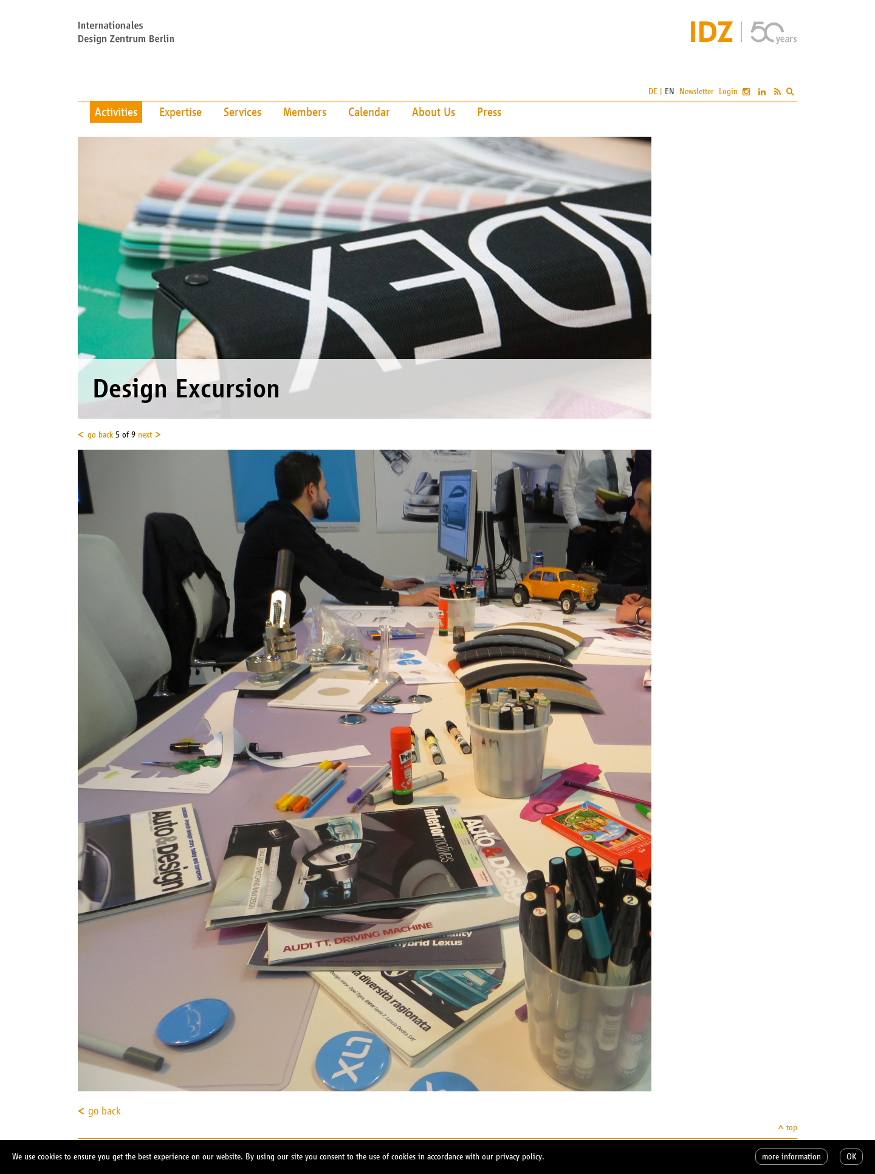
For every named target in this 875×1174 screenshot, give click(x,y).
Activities (116, 111)
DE (652, 91)
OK (851, 1156)
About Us (433, 111)
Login (728, 91)
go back (100, 434)
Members (304, 111)
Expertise (180, 111)
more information (791, 1156)
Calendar (369, 111)
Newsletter (696, 91)
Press (489, 111)
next (145, 434)
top (791, 1127)
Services (242, 111)
